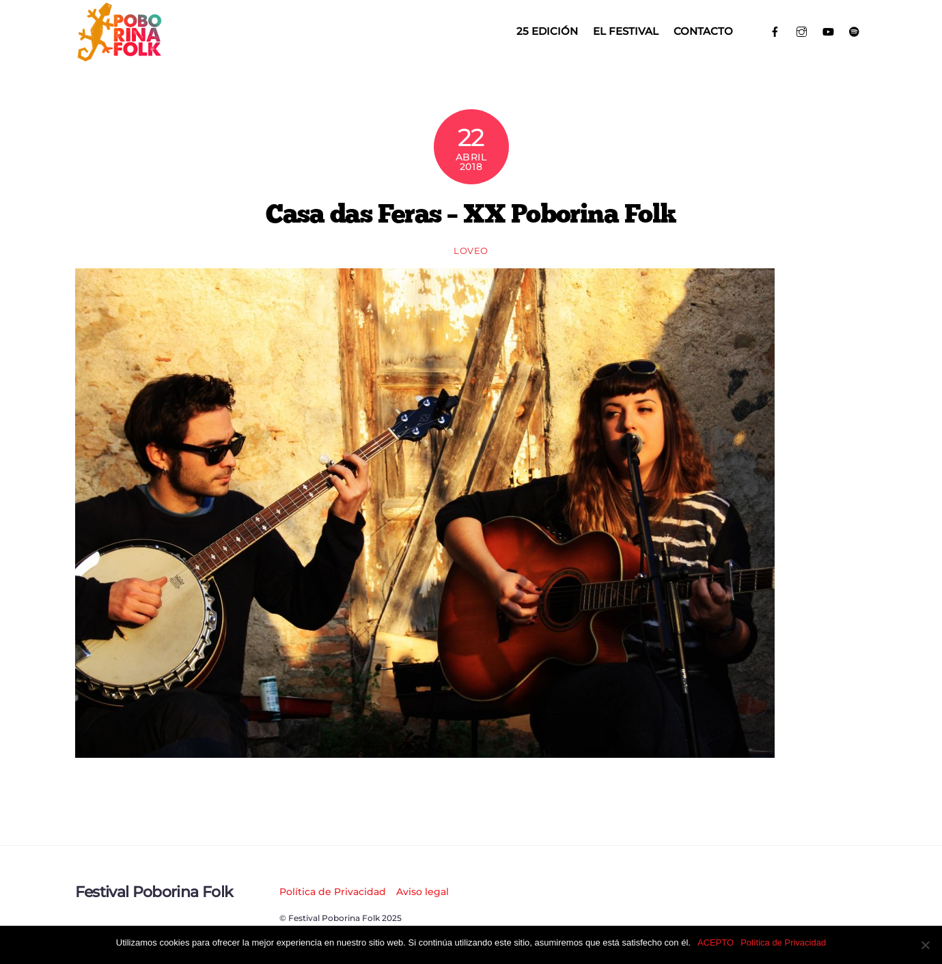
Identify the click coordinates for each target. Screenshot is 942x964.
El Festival (626, 31)
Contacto (703, 31)
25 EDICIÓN (547, 31)
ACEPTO (715, 942)
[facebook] (775, 30)
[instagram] (801, 30)
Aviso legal (422, 891)
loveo (471, 250)
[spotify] (854, 30)
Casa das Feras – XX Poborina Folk (471, 213)
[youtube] (828, 30)
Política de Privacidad (332, 891)
